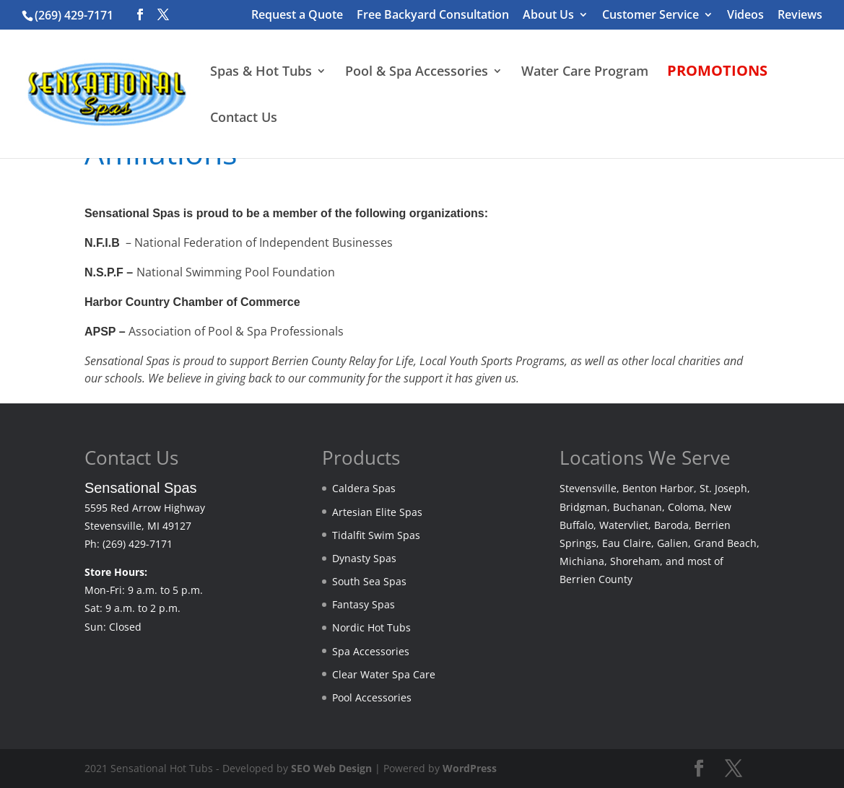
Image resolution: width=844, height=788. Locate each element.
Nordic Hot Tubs (371, 627)
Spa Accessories (370, 651)
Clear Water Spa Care (383, 674)
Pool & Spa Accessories (416, 72)
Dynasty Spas (364, 558)
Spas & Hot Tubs (261, 72)
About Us (548, 15)
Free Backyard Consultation (433, 15)
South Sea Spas (369, 581)
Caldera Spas (364, 488)
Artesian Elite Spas (377, 512)
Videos (745, 15)
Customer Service (650, 15)
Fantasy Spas (363, 604)
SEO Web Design (331, 768)
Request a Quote (297, 15)
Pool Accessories (372, 697)
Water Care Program (584, 72)
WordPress (470, 768)
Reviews (800, 15)
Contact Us (243, 119)
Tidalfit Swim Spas (376, 535)
